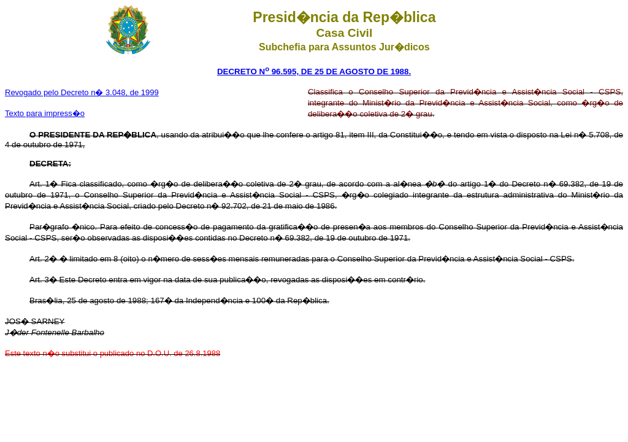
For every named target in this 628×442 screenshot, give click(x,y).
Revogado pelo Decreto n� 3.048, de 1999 (82, 92)
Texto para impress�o (45, 113)
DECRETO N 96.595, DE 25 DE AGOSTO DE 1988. (314, 71)
